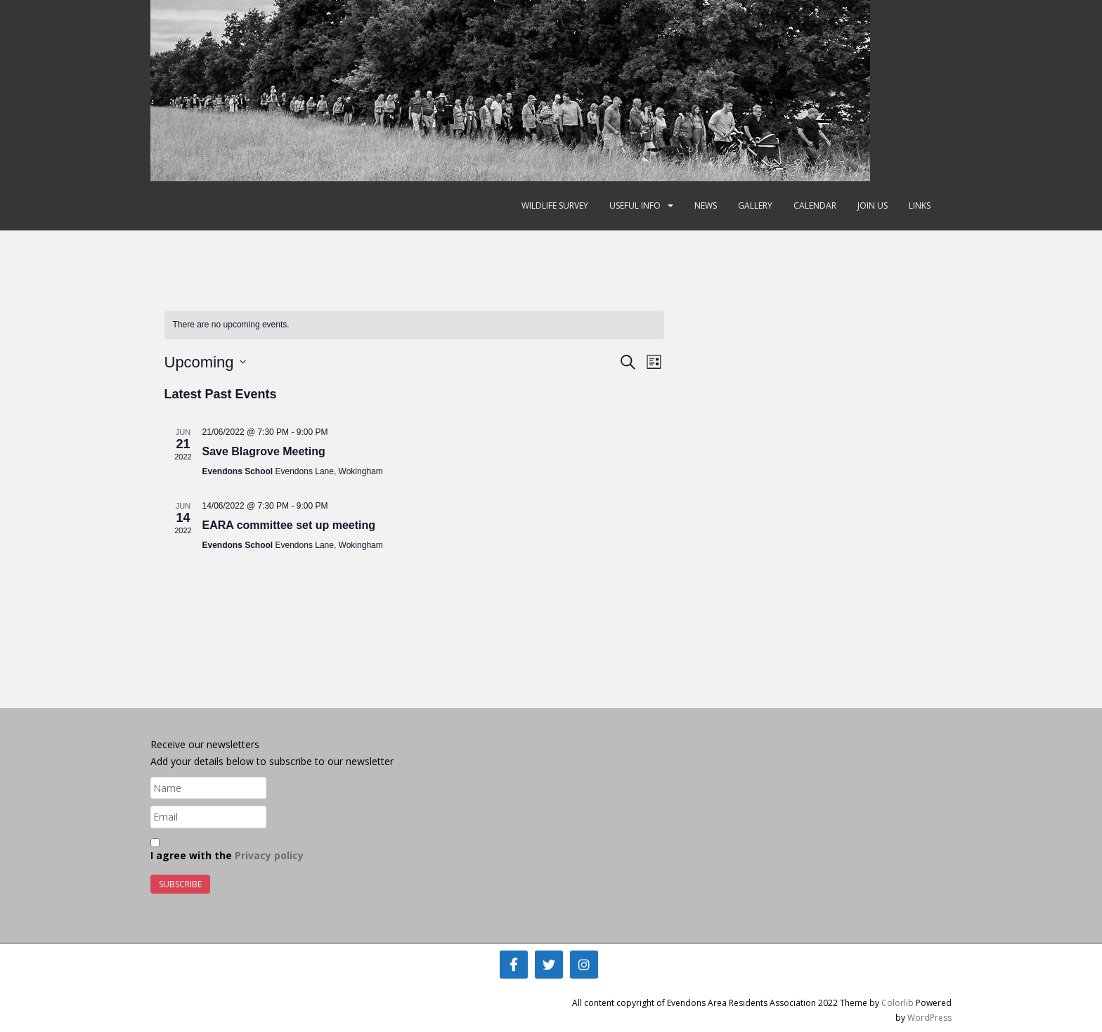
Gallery (755, 205)
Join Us (872, 205)
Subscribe (180, 884)
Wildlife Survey (554, 205)
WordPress (929, 1018)
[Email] (208, 817)
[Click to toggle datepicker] (205, 362)
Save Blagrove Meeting (263, 451)
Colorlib (897, 1003)
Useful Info (635, 205)
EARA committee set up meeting (289, 525)
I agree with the (227, 850)
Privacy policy (269, 855)
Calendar (814, 205)
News (705, 205)
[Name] (208, 788)
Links (920, 205)
